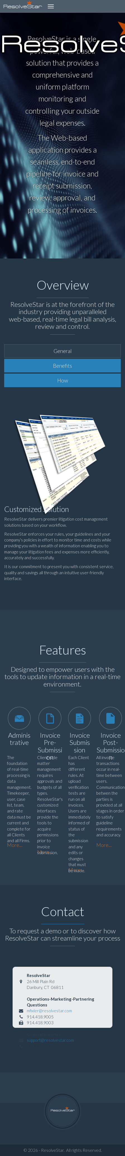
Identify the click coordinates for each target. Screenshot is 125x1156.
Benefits (62, 365)
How (62, 380)
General (63, 351)
